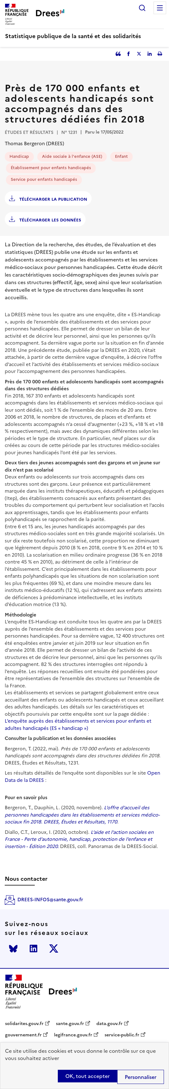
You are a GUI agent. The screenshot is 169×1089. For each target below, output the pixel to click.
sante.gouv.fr (70, 1024)
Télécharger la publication (52, 199)
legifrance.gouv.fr (73, 1035)
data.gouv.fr (109, 1024)
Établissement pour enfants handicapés (51, 168)
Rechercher (142, 8)
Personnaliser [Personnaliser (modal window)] (140, 1077)
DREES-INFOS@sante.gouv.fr (50, 899)
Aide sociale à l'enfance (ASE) (72, 156)
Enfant (121, 156)
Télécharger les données (49, 220)
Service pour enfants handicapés (44, 179)
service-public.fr (122, 1035)
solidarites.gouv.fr (24, 1024)
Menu (160, 8)
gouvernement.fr (23, 1035)
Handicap (19, 156)
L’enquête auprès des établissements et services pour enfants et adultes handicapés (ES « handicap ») (78, 724)
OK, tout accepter (87, 1076)
